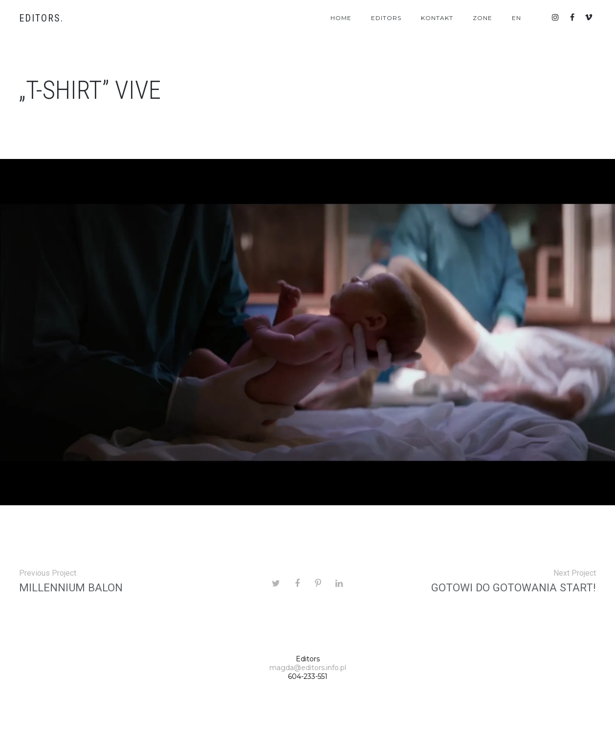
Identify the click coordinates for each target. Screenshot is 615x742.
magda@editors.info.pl (307, 667)
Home (340, 18)
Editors (386, 18)
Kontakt (437, 18)
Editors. (41, 18)
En (516, 18)
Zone (482, 18)
